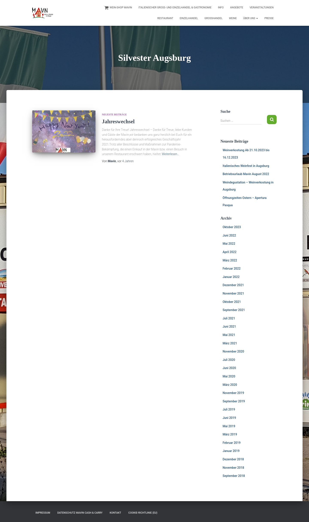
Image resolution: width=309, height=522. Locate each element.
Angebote (236, 7)
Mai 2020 (229, 376)
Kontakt (115, 512)
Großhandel (213, 18)
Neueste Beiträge (114, 114)
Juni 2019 (229, 418)
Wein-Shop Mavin (118, 8)
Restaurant (165, 18)
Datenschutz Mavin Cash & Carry (79, 512)
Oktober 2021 (232, 302)
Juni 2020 (229, 368)
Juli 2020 (229, 360)
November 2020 (233, 351)
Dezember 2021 (233, 285)
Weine (233, 18)
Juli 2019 (229, 409)
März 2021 (230, 343)
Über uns (250, 18)
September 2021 (234, 310)
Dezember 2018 (233, 459)
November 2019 (233, 393)
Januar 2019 (231, 451)
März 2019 (230, 434)
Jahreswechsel (118, 121)
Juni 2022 (229, 235)
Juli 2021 (229, 318)
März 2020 (230, 384)
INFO (221, 7)
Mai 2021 (229, 335)
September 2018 (234, 476)
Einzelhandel (189, 18)
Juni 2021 (229, 326)
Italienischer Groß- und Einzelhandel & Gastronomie (174, 7)
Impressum (42, 512)
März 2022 (230, 260)
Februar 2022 (232, 268)
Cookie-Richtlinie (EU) (142, 512)
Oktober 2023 (232, 227)
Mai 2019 (229, 426)
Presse (269, 18)
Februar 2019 (232, 442)
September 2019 (234, 401)
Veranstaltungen (262, 7)
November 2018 (233, 467)
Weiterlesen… (170, 154)
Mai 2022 (229, 243)
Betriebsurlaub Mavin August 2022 (246, 174)
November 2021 (233, 293)
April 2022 (229, 252)
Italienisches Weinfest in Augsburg (246, 166)
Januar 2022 (231, 277)
